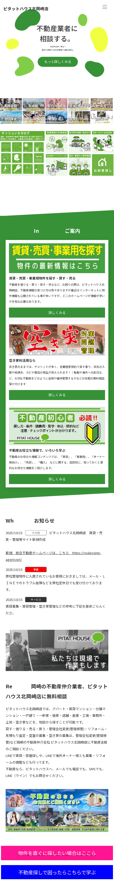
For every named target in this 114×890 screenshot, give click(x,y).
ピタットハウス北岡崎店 (25, 9)
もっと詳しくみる (57, 61)
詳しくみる (57, 312)
